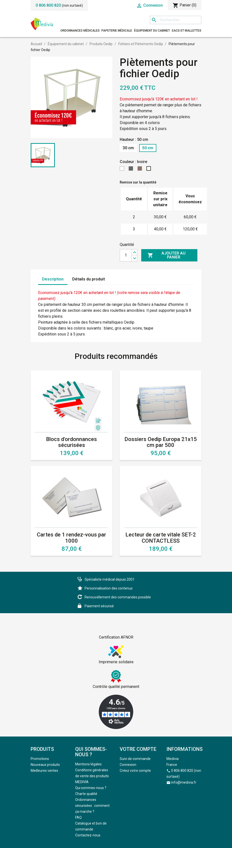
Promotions (40, 759)
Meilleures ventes (44, 771)
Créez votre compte (135, 771)
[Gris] (132, 170)
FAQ (78, 817)
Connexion (128, 765)
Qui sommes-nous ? (90, 788)
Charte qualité (86, 794)
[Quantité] (126, 255)
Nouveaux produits (45, 765)
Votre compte (138, 749)
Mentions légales (88, 764)
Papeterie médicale (116, 30)
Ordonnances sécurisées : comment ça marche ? (92, 805)
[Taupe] (141, 170)
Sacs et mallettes (186, 30)
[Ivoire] (149, 170)
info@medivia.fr (183, 782)
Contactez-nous (87, 835)
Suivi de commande (135, 759)
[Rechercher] (175, 20)
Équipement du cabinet (152, 30)
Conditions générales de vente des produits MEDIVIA (92, 776)
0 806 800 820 (48, 5)
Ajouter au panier (166, 255)
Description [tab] (53, 279)
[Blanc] (123, 170)
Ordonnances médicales (80, 30)
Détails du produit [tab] (88, 279)
